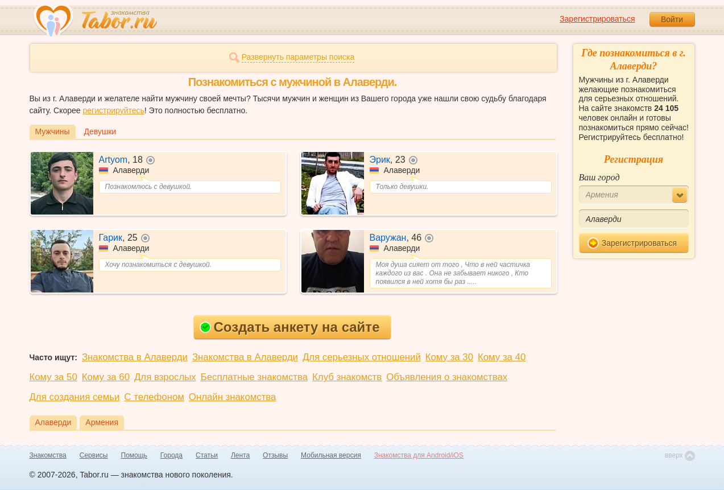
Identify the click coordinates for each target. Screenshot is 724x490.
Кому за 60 (106, 377)
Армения (101, 422)
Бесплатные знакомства (254, 377)
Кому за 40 (502, 357)
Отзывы (275, 455)
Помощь (134, 455)
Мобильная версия (331, 455)
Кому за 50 (53, 377)
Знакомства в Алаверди (135, 357)
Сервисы (94, 455)
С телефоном (154, 397)
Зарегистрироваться (597, 18)
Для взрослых (165, 377)
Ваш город (599, 177)
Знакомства (48, 455)
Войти (672, 19)
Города (171, 455)
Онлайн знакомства (232, 397)
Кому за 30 (449, 357)
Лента (240, 455)
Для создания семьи (75, 397)
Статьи (207, 455)
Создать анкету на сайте (290, 327)
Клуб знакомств (347, 377)
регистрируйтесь (113, 110)
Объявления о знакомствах (446, 377)
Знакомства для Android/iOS (419, 455)
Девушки (100, 131)
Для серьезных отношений (362, 357)
